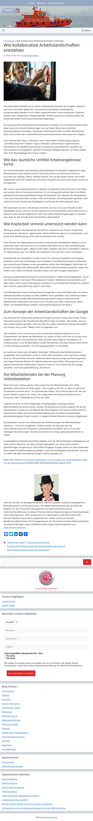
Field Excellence (9, 791)
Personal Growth (10, 724)
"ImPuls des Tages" (16, 542)
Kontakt (31, 3)
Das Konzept (8, 762)
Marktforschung (10, 716)
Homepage (9, 40)
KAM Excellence (9, 783)
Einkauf (5, 695)
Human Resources (11, 703)
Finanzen (6, 699)
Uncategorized (9, 749)
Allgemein (7, 745)
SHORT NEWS (8, 605)
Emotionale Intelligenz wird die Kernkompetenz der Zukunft (36, 546)
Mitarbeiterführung (11, 720)
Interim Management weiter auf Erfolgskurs (28, 549)
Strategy (6, 728)
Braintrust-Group (50, 817)
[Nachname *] (46, 639)
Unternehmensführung (38, 542)
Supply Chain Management (15, 732)
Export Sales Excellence (13, 787)
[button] (3, 30)
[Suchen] (87, 562)
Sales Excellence (9, 779)
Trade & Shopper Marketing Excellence (20, 795)
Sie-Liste (9, 658)
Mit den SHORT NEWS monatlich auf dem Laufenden (27, 804)
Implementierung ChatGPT (15, 799)
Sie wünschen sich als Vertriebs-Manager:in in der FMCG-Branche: (34, 808)
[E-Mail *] (46, 647)
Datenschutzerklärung (56, 3)
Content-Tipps (9, 601)
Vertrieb (6, 740)
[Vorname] (46, 630)
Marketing (7, 711)
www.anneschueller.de (14, 527)
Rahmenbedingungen (12, 766)
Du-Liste (9, 656)
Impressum (41, 3)
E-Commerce (8, 691)
